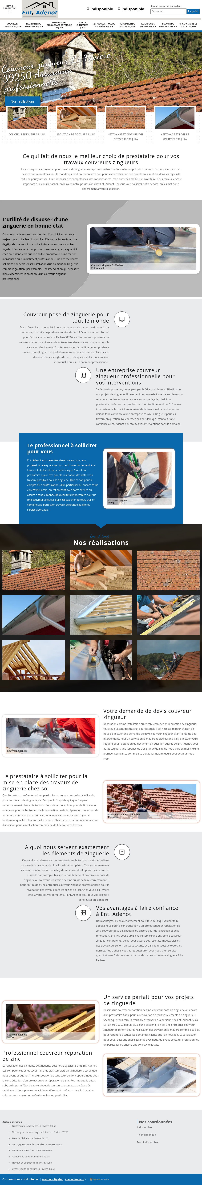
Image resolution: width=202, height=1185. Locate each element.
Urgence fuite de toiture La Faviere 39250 (33, 1169)
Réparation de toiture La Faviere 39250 (32, 1150)
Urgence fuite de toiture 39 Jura (188, 25)
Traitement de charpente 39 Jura (33, 25)
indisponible (100, 9)
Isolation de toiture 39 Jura (148, 25)
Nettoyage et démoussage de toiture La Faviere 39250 (40, 1132)
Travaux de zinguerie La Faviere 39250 (32, 1162)
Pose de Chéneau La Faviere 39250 (30, 1138)
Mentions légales (52, 1179)
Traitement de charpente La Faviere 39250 (34, 1126)
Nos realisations (23, 101)
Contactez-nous (74, 1179)
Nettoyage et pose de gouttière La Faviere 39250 (37, 1144)
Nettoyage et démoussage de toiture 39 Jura (59, 25)
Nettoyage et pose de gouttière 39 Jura (104, 25)
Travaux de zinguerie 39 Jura (168, 25)
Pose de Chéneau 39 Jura (82, 25)
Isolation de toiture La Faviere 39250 (31, 1156)
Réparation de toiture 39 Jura (127, 25)
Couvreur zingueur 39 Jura (12, 25)
